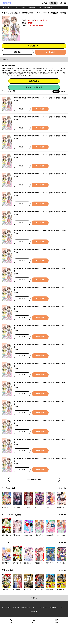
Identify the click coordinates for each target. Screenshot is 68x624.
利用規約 (16, 607)
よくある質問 (6, 607)
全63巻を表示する (34, 479)
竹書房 (30, 23)
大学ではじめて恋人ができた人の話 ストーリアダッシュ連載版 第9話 (40, 250)
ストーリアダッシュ (41, 20)
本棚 (56, 622)
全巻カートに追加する (34, 87)
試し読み (17, 52)
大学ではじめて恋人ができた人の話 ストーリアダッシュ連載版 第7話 (40, 212)
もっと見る (62, 488)
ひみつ (30, 20)
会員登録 (53, 3)
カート (34, 622)
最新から (63, 91)
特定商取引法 (25, 607)
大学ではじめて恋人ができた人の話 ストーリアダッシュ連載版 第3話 (40, 136)
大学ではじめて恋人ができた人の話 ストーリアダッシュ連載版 (33, 7)
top (3, 7)
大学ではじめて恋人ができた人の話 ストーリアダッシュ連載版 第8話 (40, 231)
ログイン (45, 3)
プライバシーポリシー (40, 607)
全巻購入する (34, 81)
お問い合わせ (53, 607)
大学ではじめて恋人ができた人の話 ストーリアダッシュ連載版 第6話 (40, 193)
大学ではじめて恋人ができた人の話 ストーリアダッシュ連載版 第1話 (40, 98)
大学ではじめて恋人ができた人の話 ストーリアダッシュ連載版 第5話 (40, 174)
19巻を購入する (34, 46)
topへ (34, 598)
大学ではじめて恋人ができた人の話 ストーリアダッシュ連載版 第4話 (40, 155)
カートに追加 (50, 52)
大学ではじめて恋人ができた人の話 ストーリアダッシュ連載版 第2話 (40, 117)
